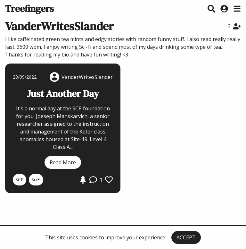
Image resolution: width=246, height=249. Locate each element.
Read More (63, 162)
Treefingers (29, 8)
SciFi (36, 179)
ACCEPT (186, 237)
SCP (19, 179)
